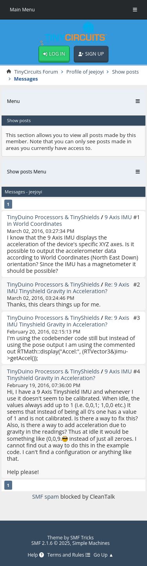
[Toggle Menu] (135, 10)
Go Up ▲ (104, 555)
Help (35, 555)
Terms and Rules (68, 555)
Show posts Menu (26, 171)
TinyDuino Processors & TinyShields (53, 217)
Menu (13, 101)
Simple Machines (91, 543)
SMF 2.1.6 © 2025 (50, 543)
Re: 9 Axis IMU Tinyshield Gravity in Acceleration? (68, 288)
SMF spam (45, 496)
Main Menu (22, 9)
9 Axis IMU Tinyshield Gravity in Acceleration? (69, 375)
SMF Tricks (82, 537)
